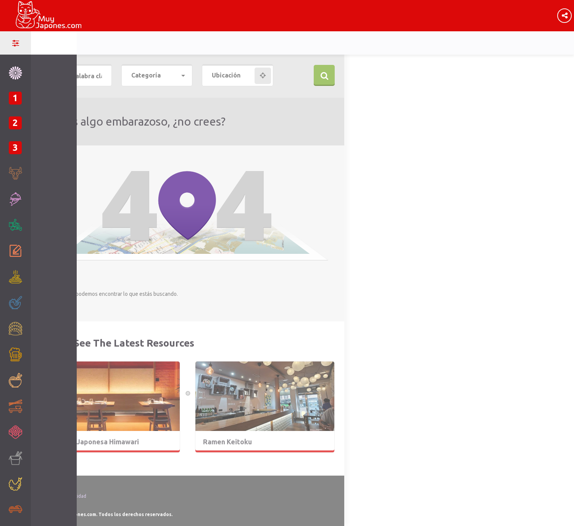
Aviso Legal (52, 486)
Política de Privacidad (63, 496)
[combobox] (157, 76)
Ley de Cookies (56, 505)
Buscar (324, 75)
